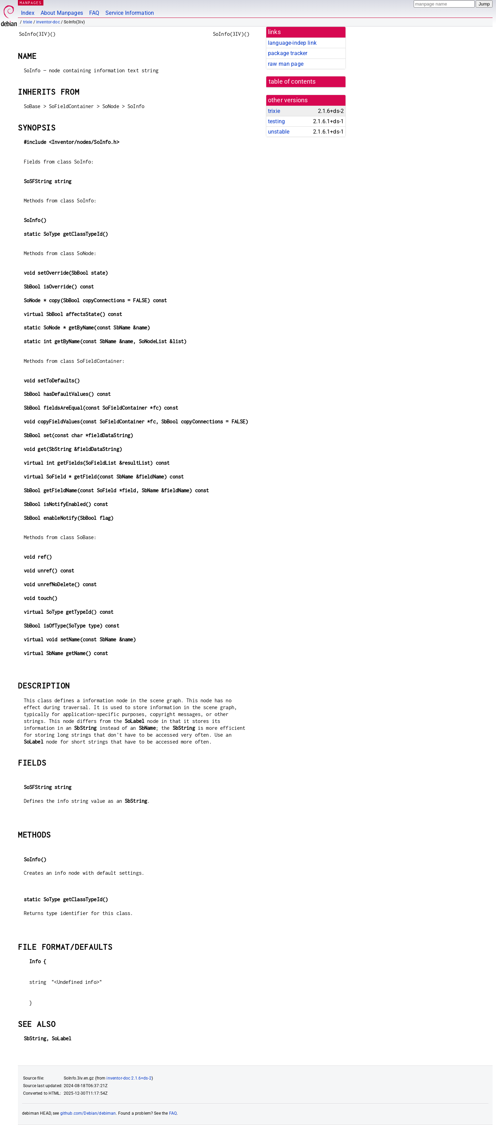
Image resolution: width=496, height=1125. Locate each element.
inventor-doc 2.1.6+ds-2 (128, 1078)
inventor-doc (48, 22)
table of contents (292, 81)
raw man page (285, 64)
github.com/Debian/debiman (88, 1113)
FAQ (94, 13)
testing (276, 121)
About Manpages (62, 13)
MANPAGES (31, 2)
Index (27, 13)
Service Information (129, 13)
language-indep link (292, 43)
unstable (278, 131)
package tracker (287, 53)
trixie (27, 22)
